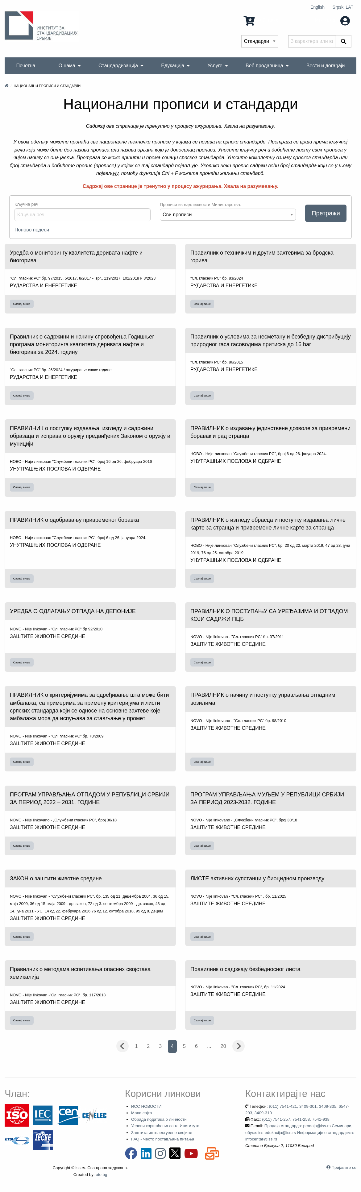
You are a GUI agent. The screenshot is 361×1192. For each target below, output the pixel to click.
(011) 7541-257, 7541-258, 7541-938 (296, 1119)
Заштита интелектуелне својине (161, 1132)
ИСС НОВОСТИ (146, 1106)
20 (223, 1046)
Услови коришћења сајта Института (165, 1125)
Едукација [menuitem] (172, 65)
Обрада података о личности (159, 1119)
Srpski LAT (343, 7)
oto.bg (101, 1174)
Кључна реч (26, 204)
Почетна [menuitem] (25, 65)
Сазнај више (22, 303)
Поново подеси (32, 229)
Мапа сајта (141, 1113)
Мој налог (332, 20)
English (317, 7)
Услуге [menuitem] (214, 65)
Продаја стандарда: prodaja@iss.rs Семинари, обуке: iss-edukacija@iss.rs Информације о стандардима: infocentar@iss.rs (299, 1132)
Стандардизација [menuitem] (118, 65)
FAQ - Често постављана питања (162, 1139)
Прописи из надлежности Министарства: (200, 204)
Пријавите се (344, 1167)
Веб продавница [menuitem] (264, 65)
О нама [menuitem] (66, 65)
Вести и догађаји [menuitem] (325, 65)
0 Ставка (261, 20)
